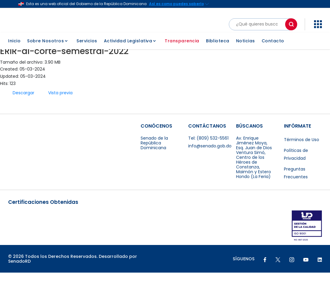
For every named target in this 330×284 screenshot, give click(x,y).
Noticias (245, 49)
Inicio (14, 49)
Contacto (273, 49)
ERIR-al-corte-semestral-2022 (64, 62)
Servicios (86, 49)
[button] (318, 24)
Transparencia (182, 49)
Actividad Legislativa (128, 49)
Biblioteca (217, 49)
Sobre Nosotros (45, 49)
